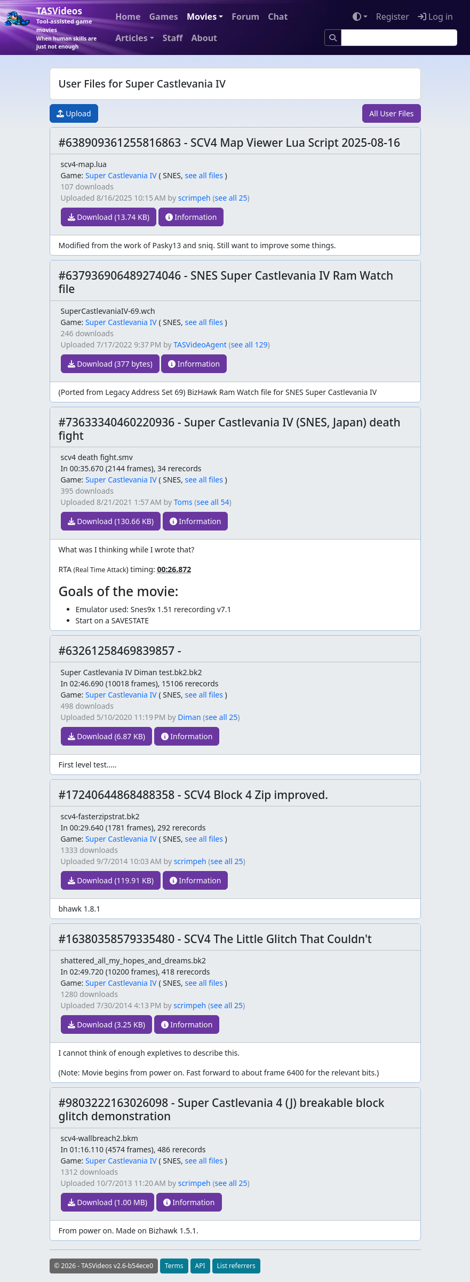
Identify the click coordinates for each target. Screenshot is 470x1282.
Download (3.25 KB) (106, 1024)
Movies (202, 16)
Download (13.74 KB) (108, 217)
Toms (183, 502)
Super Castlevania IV (121, 175)
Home (127, 16)
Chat (278, 16)
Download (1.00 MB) (108, 1202)
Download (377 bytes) (110, 364)
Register (392, 16)
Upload (74, 113)
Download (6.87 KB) (106, 736)
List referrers (236, 1265)
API (200, 1265)
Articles (131, 38)
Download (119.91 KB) (111, 880)
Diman (189, 717)
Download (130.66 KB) (111, 521)
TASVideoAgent (200, 344)
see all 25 (231, 198)
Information (191, 217)
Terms (174, 1265)
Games (163, 16)
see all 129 (249, 344)
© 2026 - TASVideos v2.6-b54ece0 (104, 1265)
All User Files (391, 113)
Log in (435, 16)
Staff (173, 38)
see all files (204, 175)
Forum (245, 16)
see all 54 (213, 502)
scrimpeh (194, 198)
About (204, 38)
